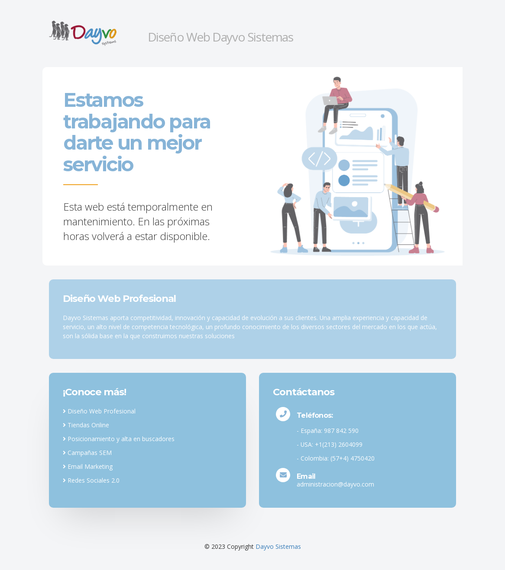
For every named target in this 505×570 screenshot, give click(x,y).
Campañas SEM (87, 452)
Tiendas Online (86, 425)
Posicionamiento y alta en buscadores (119, 439)
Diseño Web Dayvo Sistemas (220, 37)
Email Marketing (88, 466)
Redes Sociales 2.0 (91, 480)
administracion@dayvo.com (335, 484)
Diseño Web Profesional (99, 411)
